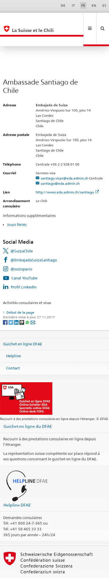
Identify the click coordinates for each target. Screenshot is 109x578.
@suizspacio (21, 249)
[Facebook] (5, 302)
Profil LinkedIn (24, 267)
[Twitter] (11, 302)
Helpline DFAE (17, 485)
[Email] (33, 302)
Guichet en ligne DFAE (22, 324)
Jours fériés (16, 205)
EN (94, 5)
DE (63, 5)
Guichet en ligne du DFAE (27, 406)
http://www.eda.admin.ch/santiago (67, 173)
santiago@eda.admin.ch (60, 164)
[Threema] (22, 302)
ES (104, 5)
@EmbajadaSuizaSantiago (33, 240)
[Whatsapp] (28, 302)
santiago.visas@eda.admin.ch (64, 159)
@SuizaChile (21, 231)
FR (83, 5)
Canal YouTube (24, 258)
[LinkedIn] (16, 302)
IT (73, 5)
